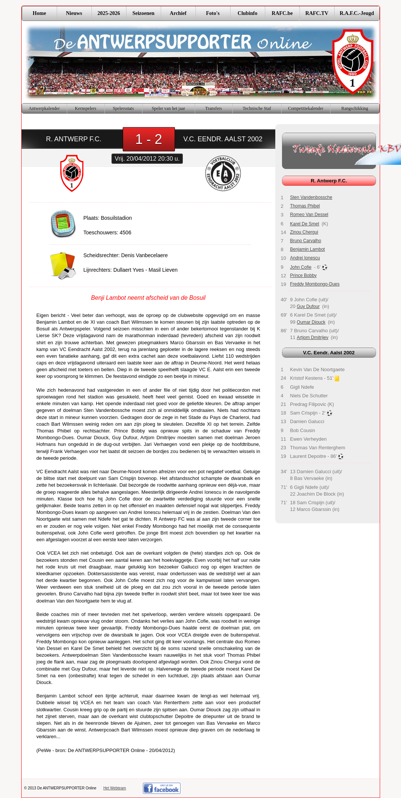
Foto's (213, 13)
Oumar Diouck (311, 322)
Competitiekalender (305, 108)
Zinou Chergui (304, 232)
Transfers (213, 108)
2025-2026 (108, 13)
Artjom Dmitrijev (313, 337)
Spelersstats (123, 108)
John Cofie (300, 267)
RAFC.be (282, 13)
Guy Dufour (308, 306)
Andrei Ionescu (305, 258)
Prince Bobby (303, 275)
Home (39, 13)
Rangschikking (354, 108)
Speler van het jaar (168, 108)
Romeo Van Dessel (309, 214)
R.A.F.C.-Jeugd (356, 13)
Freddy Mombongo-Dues (315, 284)
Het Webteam (114, 788)
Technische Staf (256, 108)
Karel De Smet (304, 224)
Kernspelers (85, 108)
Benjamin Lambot (307, 249)
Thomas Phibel (305, 206)
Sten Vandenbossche (311, 197)
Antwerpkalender (44, 108)
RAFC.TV (317, 13)
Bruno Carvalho (305, 240)
